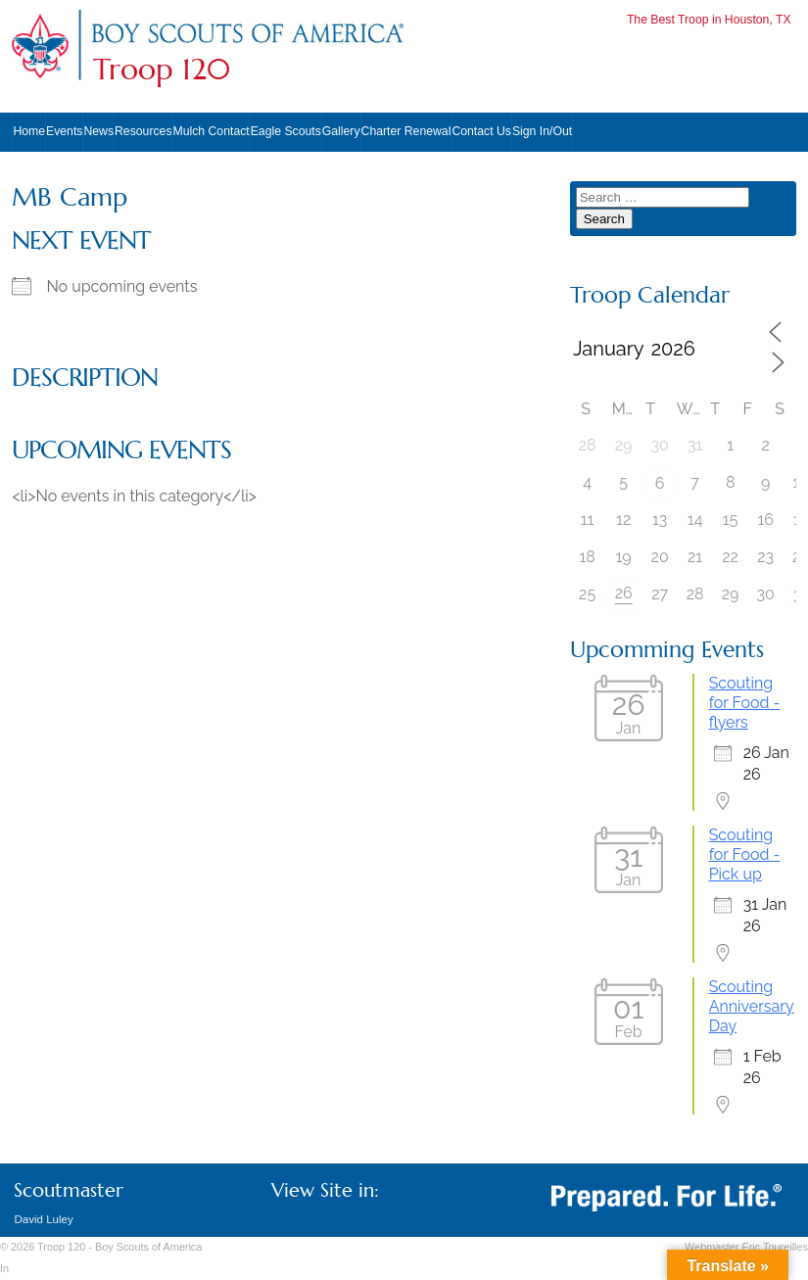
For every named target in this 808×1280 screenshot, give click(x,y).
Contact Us (481, 131)
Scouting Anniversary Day (751, 1006)
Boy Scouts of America (148, 1247)
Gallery (341, 131)
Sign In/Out (542, 131)
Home (29, 131)
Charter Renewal (406, 131)
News (98, 131)
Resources (143, 131)
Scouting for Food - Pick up (745, 854)
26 (624, 593)
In (4, 1268)
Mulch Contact (211, 131)
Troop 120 (161, 69)
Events (64, 131)
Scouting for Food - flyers (745, 703)
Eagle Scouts (286, 131)
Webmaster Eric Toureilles (746, 1247)
